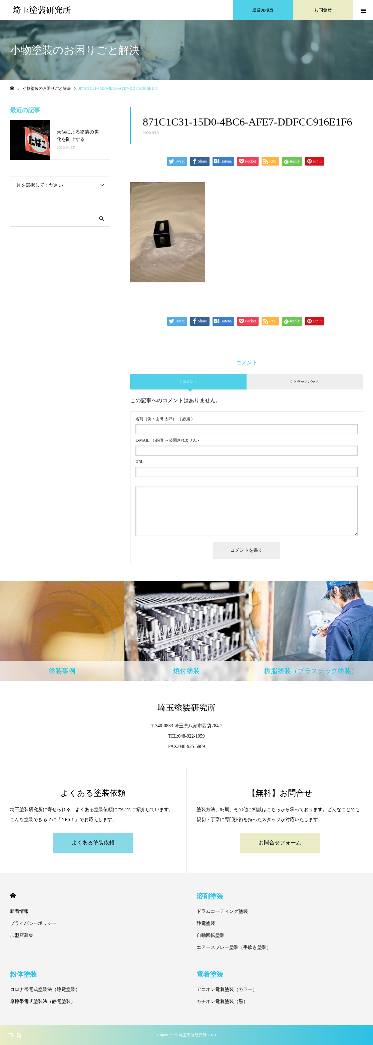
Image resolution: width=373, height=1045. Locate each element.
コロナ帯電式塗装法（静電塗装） (45, 989)
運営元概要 (263, 9)
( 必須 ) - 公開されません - (167, 440)
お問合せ (323, 9)
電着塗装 (210, 974)
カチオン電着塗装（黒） (222, 1001)
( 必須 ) (164, 419)
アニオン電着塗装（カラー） (227, 989)
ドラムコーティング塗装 (222, 911)
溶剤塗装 (210, 896)
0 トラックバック (305, 381)
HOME (13, 895)
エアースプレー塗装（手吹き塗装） (234, 947)
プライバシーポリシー (33, 923)
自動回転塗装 (211, 935)
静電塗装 (206, 923)
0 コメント (188, 381)
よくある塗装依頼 (93, 842)
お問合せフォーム (280, 842)
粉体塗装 (23, 974)
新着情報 (19, 911)
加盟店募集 (21, 935)
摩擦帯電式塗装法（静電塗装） (42, 1001)
